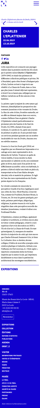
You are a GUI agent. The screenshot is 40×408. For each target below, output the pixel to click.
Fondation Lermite (9, 386)
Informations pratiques (12, 356)
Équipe (4, 399)
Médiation (6, 368)
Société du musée (9, 389)
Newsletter (8, 317)
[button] (4, 23)
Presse (5, 395)
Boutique (5, 371)
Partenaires (7, 392)
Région (4, 362)
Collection (7, 328)
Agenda (6, 342)
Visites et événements (11, 359)
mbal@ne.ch (7, 311)
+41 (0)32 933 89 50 (10, 308)
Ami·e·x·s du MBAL (9, 383)
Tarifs (4, 365)
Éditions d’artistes (9, 336)
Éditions (6, 332)
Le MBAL (5, 380)
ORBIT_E (6, 346)
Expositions (8, 325)
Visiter (5, 352)
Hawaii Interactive (20, 404)
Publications (7, 339)
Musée (5, 377)
